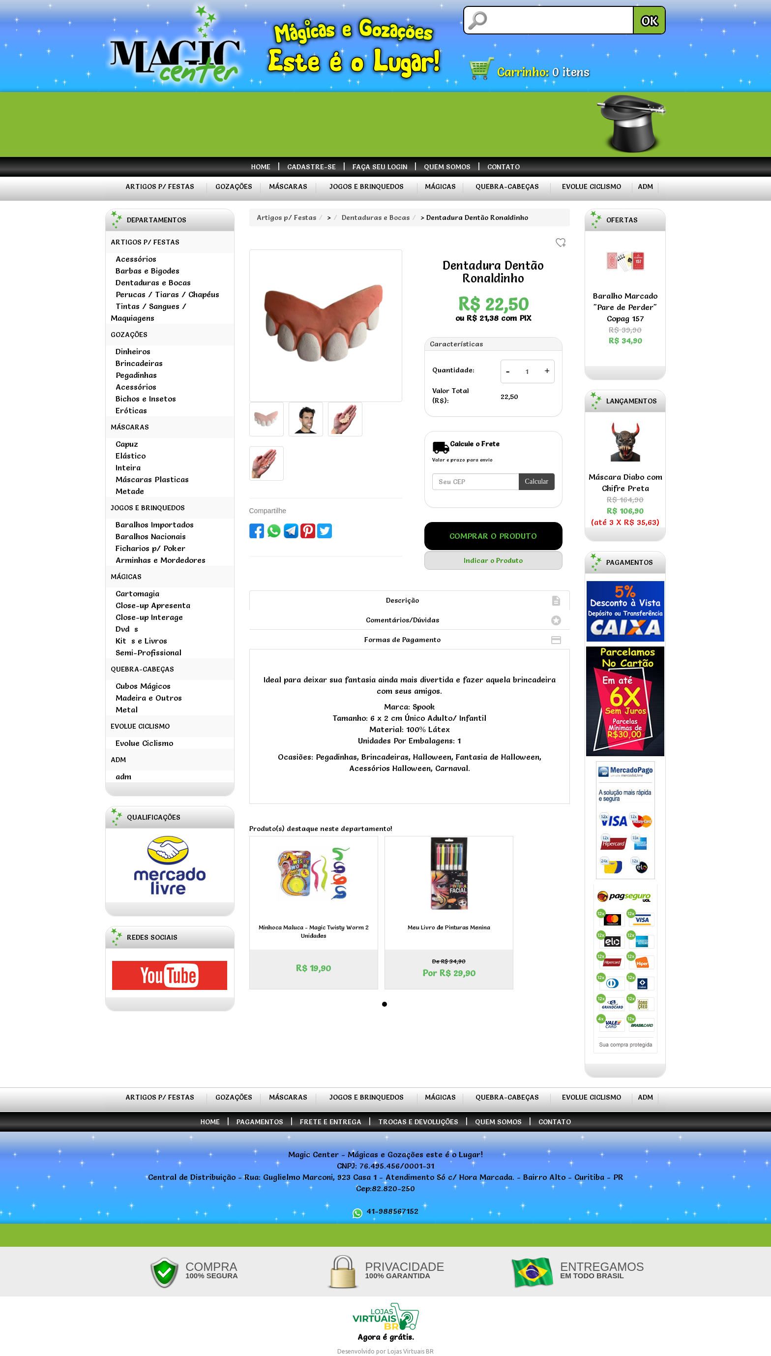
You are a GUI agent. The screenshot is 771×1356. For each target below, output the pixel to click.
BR (430, 1351)
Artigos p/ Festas (159, 186)
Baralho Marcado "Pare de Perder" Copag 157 (625, 318)
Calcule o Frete (475, 443)
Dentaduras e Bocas (376, 217)
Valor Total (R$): (450, 395)
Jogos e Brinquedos (366, 186)
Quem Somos (447, 166)
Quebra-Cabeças (507, 186)
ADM (645, 186)
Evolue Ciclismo (591, 186)
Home (260, 166)
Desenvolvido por (362, 1351)
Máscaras (288, 186)
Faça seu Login (380, 166)
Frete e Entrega (330, 1121)
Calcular (536, 481)
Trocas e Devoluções (418, 1121)
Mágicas (440, 186)
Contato (503, 166)
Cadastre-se (311, 166)
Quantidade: (453, 370)
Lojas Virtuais (406, 1351)
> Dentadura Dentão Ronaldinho (474, 217)
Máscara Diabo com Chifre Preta (625, 494)
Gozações (233, 186)
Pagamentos (260, 1121)
